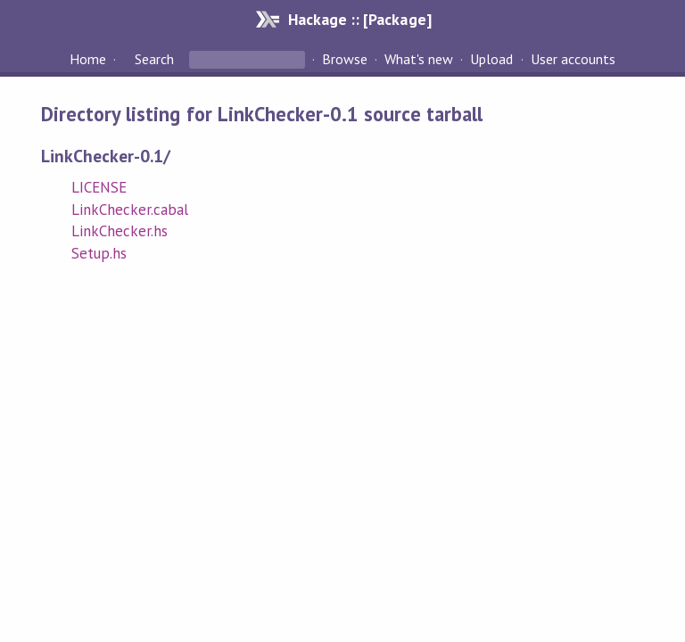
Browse (344, 59)
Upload (491, 59)
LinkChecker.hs (119, 231)
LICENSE (99, 187)
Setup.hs (99, 253)
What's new (418, 59)
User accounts (573, 59)
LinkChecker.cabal (129, 209)
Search (154, 59)
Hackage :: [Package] (359, 19)
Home (88, 59)
